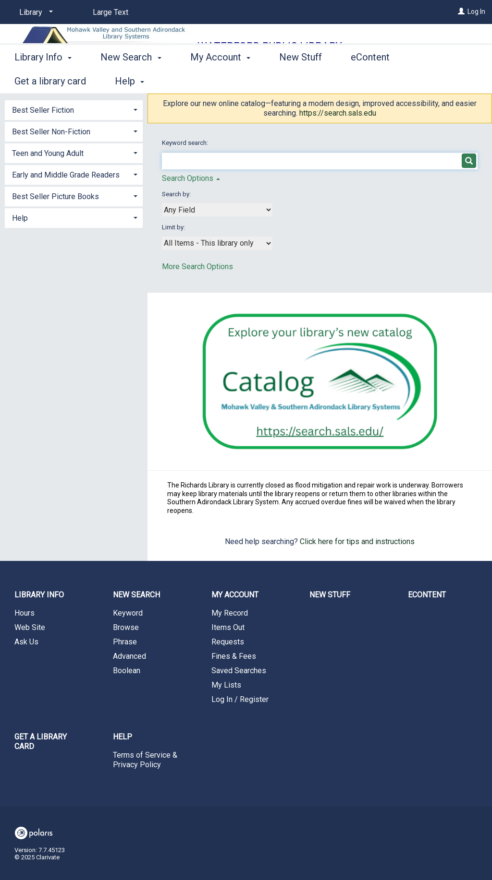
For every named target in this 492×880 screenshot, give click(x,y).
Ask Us (26, 641)
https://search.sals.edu (337, 113)
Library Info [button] (43, 79)
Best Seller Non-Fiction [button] (51, 131)
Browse (126, 627)
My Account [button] (220, 79)
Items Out (228, 627)
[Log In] (461, 11)
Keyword (128, 613)
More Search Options (197, 266)
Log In (476, 11)
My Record (229, 613)
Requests (227, 641)
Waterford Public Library (269, 46)
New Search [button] (130, 79)
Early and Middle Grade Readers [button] (66, 174)
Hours (24, 613)
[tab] (74, 109)
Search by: (177, 194)
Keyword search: (185, 142)
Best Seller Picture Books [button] (55, 196)
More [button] (437, 81)
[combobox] (217, 209)
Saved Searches (238, 670)
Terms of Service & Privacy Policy (145, 759)
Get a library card (40, 741)
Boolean (126, 670)
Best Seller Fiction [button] (43, 110)
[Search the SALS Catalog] (320, 382)
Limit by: (174, 227)
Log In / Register (240, 699)
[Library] (34, 12)
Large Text (110, 12)
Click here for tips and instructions (357, 541)
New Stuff (300, 79)
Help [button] (20, 218)
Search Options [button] (191, 178)
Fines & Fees (233, 656)
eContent (370, 79)
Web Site (29, 627)
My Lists (226, 685)
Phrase (125, 641)
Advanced (129, 656)
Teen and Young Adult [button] (48, 153)
